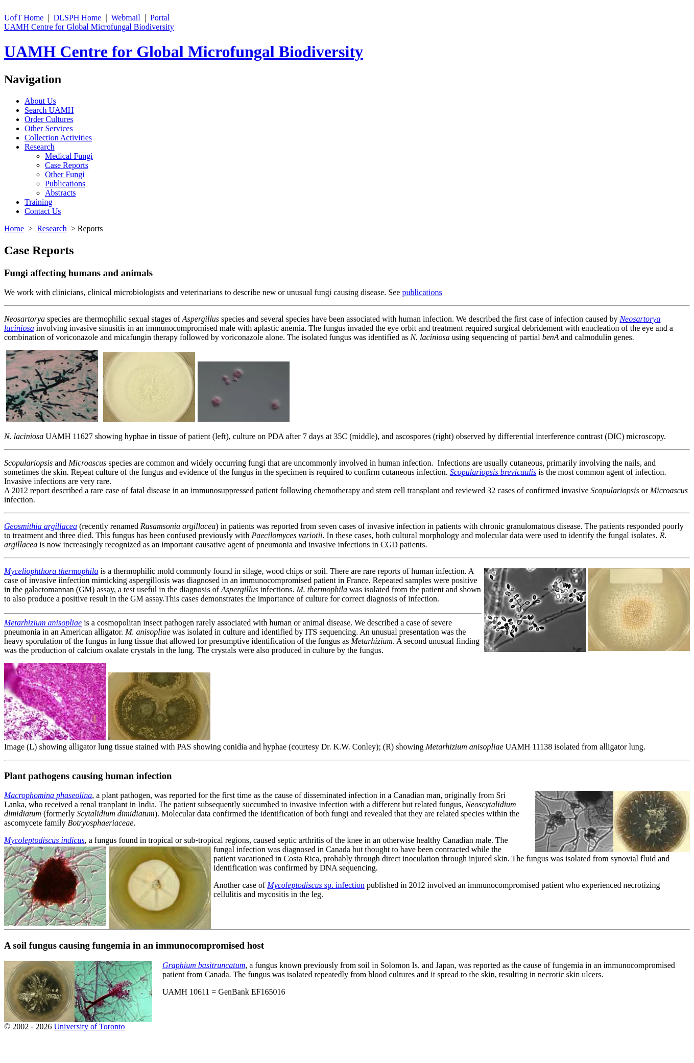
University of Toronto (89, 1026)
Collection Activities (58, 137)
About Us (40, 100)
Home (14, 228)
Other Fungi (65, 174)
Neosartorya (24, 319)
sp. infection (316, 885)
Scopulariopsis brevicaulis (493, 472)
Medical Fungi (69, 156)
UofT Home (23, 17)
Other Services (49, 128)
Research (40, 146)
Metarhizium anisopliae (43, 622)
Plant (15, 775)
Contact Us (43, 211)
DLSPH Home (78, 17)
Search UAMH (49, 110)
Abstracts (60, 192)
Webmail (125, 17)
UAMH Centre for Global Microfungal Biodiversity (89, 26)
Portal (160, 17)
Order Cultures (49, 119)
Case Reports (66, 165)
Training (39, 202)
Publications (65, 183)
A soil (15, 945)
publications (422, 292)
